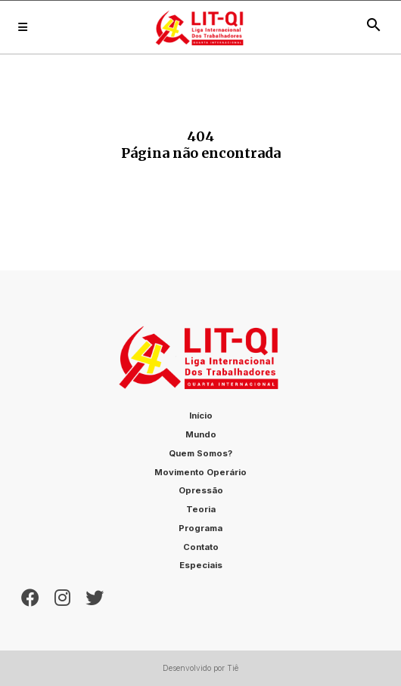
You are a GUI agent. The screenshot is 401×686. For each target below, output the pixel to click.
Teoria (201, 509)
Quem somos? (200, 453)
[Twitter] (94, 596)
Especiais (200, 565)
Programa (200, 528)
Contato (201, 547)
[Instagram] (62, 596)
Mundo (200, 434)
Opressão (201, 490)
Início (201, 415)
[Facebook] (30, 596)
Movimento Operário (200, 472)
